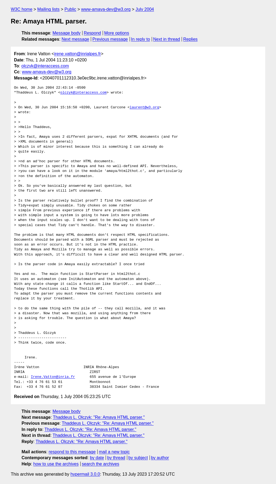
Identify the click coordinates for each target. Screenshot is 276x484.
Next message (75, 39)
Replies (190, 39)
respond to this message (72, 452)
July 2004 (145, 9)
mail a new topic (114, 452)
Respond (92, 33)
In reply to (140, 39)
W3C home (21, 9)
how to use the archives (56, 464)
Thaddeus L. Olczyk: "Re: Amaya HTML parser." (99, 417)
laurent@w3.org (144, 107)
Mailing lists (48, 9)
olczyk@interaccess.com (45, 66)
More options (116, 33)
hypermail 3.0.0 (85, 474)
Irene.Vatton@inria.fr (53, 377)
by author (160, 457)
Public (70, 9)
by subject (138, 457)
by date (97, 457)
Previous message (110, 39)
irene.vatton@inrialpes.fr (77, 53)
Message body (67, 33)
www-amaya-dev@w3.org (105, 9)
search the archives (100, 464)
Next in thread (166, 39)
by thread (116, 457)
